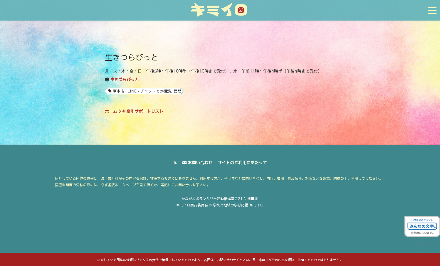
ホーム (111, 111)
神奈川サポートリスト (142, 111)
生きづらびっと (124, 80)
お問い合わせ (200, 163)
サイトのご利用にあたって (242, 163)
